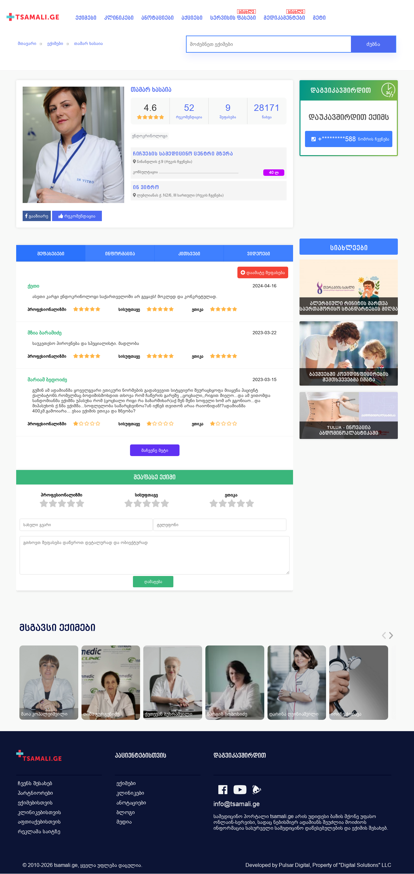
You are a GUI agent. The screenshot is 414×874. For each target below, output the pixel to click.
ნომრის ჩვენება (373, 139)
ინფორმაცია (120, 253)
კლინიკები (119, 18)
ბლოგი (125, 812)
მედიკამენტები (284, 18)
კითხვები (189, 253)
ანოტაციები (157, 18)
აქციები (191, 18)
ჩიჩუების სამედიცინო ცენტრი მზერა (183, 153)
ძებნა (373, 44)
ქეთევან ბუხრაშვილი (168, 714)
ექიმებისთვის (35, 803)
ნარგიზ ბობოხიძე (227, 714)
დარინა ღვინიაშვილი (294, 714)
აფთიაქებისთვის (39, 822)
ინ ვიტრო (146, 187)
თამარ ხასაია (88, 43)
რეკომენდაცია (77, 215)
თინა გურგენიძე (101, 714)
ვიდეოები (258, 253)
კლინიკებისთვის (39, 812)
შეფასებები (50, 253)
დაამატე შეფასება (263, 272)
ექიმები (85, 18)
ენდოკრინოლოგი (150, 135)
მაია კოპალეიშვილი (44, 714)
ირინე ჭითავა (346, 714)
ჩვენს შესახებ (35, 783)
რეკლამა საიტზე (39, 832)
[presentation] (384, 635)
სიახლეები (349, 248)
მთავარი (27, 43)
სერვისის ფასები (233, 18)
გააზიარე (36, 215)
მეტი (319, 18)
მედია (124, 822)
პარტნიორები (35, 793)
